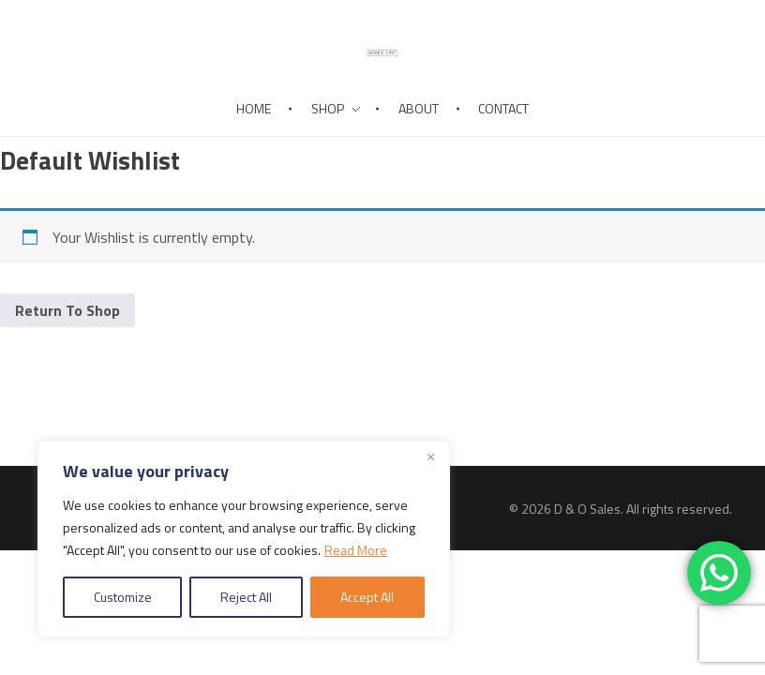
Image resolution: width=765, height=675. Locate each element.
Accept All (367, 597)
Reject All (246, 597)
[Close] (430, 456)
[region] (244, 539)
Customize (123, 597)
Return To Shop (67, 310)
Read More (355, 550)
